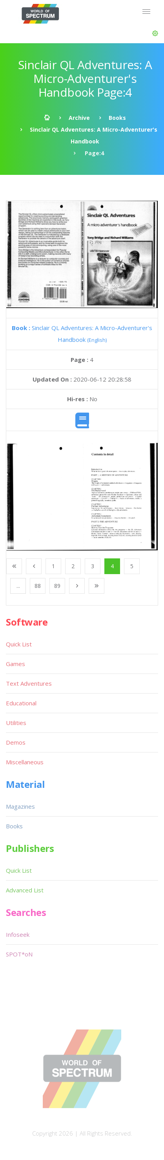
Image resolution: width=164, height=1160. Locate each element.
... (18, 585)
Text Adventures (29, 683)
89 (57, 585)
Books (117, 117)
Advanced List (25, 890)
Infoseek (17, 934)
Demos (16, 742)
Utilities (16, 723)
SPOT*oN (19, 954)
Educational (21, 703)
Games (15, 664)
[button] (155, 33)
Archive (79, 117)
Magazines (20, 806)
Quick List (19, 644)
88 (38, 585)
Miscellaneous (25, 762)
